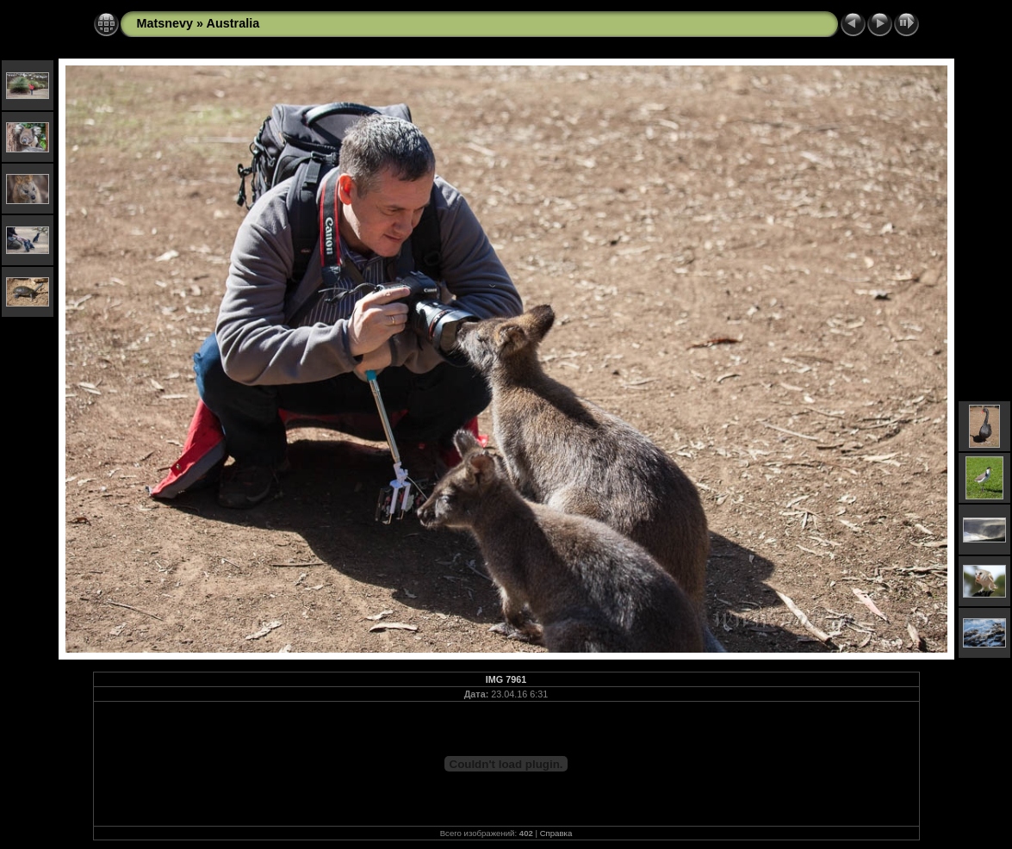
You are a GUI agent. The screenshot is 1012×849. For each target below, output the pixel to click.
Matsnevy (165, 23)
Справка (556, 833)
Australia (233, 23)
